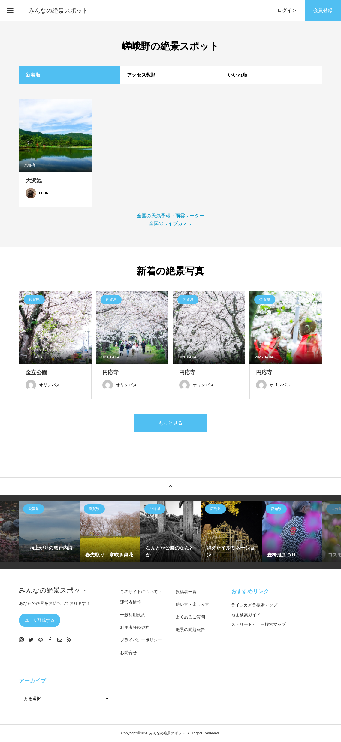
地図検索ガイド (246, 614)
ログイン (287, 10)
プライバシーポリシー (141, 640)
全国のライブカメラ (170, 223)
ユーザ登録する (39, 620)
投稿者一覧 (186, 591)
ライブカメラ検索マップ (254, 604)
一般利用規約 (132, 614)
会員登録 (323, 10)
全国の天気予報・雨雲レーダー (170, 215)
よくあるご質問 (190, 616)
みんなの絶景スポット (58, 10)
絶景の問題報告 (190, 629)
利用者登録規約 (134, 627)
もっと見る (170, 423)
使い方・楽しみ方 (192, 604)
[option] (49, 531)
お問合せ (128, 652)
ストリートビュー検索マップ (258, 624)
